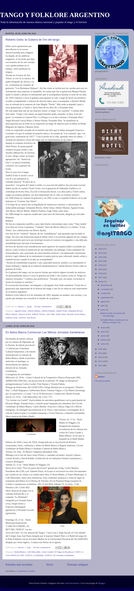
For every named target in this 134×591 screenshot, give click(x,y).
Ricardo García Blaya (76, 314)
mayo (103, 327)
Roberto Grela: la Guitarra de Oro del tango (33, 39)
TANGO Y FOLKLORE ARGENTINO (55, 15)
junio (103, 310)
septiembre (106, 297)
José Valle (50, 314)
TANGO (22, 317)
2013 (100, 357)
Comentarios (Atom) (26, 571)
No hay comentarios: (43, 306)
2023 (100, 253)
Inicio (49, 564)
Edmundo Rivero (75, 311)
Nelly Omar (61, 314)
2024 (100, 249)
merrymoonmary (72, 583)
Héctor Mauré (11, 314)
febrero (104, 340)
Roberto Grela (12, 317)
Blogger (101, 583)
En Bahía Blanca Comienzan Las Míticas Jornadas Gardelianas (45, 332)
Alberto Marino (34, 311)
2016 (100, 281)
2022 (100, 257)
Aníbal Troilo (61, 311)
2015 (100, 349)
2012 (100, 361)
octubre (104, 293)
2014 (100, 353)
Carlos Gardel (47, 552)
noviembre (105, 289)
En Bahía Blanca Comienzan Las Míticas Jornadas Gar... (114, 321)
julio (103, 305)
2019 (100, 269)
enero (103, 344)
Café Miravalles (33, 552)
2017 (100, 277)
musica (101, 376)
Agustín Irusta (20, 311)
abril (103, 331)
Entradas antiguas (77, 564)
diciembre (105, 285)
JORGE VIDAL (38, 314)
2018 (100, 273)
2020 (100, 265)
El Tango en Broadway (63, 552)
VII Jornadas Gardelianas (63, 555)
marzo (104, 336)
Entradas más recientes (18, 564)
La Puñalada (38, 555)
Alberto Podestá (48, 311)
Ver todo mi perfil (102, 381)
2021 (100, 261)
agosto (104, 301)
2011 (100, 365)
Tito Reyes (31, 317)
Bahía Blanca (20, 552)
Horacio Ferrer (24, 314)
